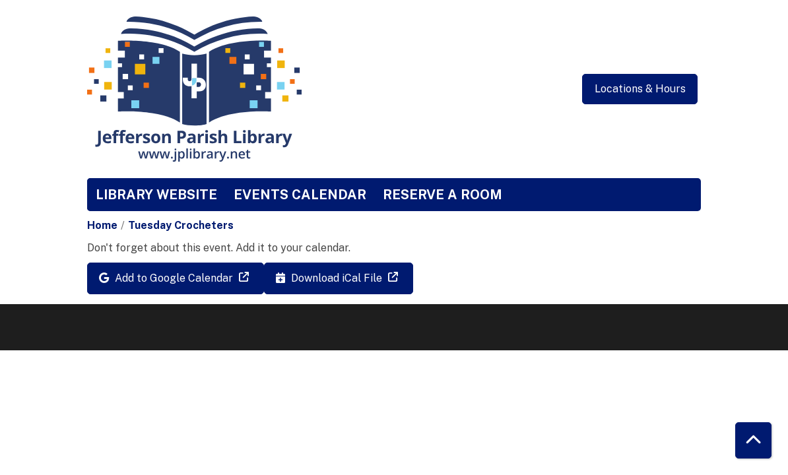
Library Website (156, 195)
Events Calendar (300, 195)
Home (102, 225)
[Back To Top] (753, 440)
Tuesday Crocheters (181, 225)
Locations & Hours (640, 88)
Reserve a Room (442, 195)
